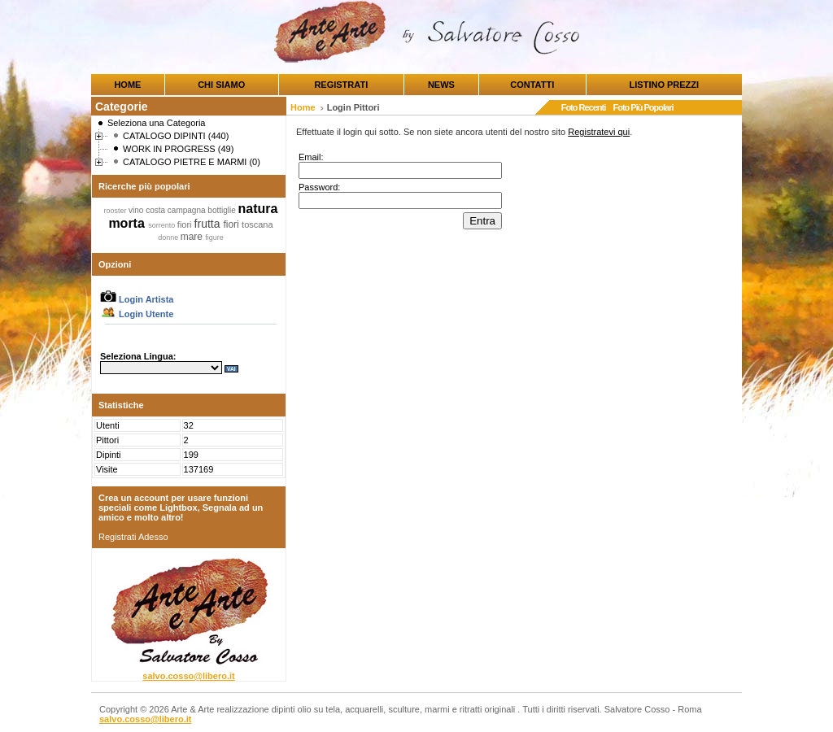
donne (169, 237)
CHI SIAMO (221, 84)
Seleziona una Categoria (156, 123)
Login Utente (136, 314)
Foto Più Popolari (643, 107)
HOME (127, 84)
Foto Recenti (583, 107)
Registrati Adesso (133, 537)
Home (303, 107)
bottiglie (222, 210)
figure (214, 237)
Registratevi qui (599, 132)
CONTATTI (532, 84)
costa (157, 210)
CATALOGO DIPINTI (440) (176, 136)
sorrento (162, 225)
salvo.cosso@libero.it (188, 676)
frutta (209, 223)
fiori (185, 224)
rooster (116, 211)
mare (193, 236)
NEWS (441, 84)
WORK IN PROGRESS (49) (178, 149)
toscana (257, 224)
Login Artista (136, 299)
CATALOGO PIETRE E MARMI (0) (191, 162)
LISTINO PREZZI (665, 84)
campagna (187, 210)
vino (137, 210)
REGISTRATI (341, 84)
